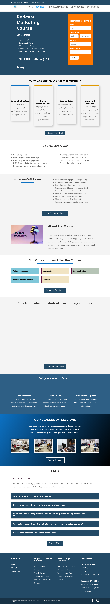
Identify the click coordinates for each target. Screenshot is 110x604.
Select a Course (75, 48)
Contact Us (93, 7)
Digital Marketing (58, 7)
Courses (39, 7)
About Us (14, 568)
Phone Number (75, 33)
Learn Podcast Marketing (55, 213)
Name (72, 25)
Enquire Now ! (55, 543)
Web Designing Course (66, 566)
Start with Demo (55, 460)
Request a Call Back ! (55, 290)
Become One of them (55, 366)
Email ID (72, 41)
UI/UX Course (77, 7)
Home (30, 7)
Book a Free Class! (55, 133)
